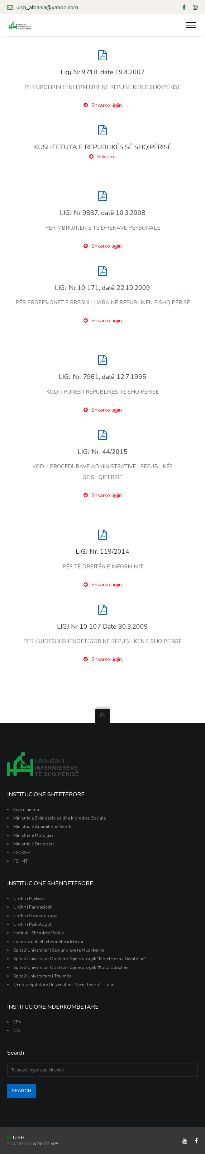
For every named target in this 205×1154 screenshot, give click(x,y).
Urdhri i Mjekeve (28, 898)
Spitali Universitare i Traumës (42, 976)
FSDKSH (21, 852)
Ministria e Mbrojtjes (33, 835)
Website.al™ (45, 1143)
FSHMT (20, 861)
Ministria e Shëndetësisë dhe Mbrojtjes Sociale (59, 818)
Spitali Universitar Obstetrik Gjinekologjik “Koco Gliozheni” (72, 967)
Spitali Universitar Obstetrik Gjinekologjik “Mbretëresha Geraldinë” (79, 959)
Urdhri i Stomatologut (35, 916)
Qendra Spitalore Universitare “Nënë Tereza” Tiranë (63, 985)
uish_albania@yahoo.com (42, 7)
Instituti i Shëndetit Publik (38, 933)
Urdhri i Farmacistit (32, 907)
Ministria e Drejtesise (33, 844)
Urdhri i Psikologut (32, 924)
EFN (17, 1022)
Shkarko (102, 156)
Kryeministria (26, 809)
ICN (16, 1030)
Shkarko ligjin (103, 105)
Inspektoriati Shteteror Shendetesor (48, 941)
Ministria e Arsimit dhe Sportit (43, 827)
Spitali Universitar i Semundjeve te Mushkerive (58, 950)
